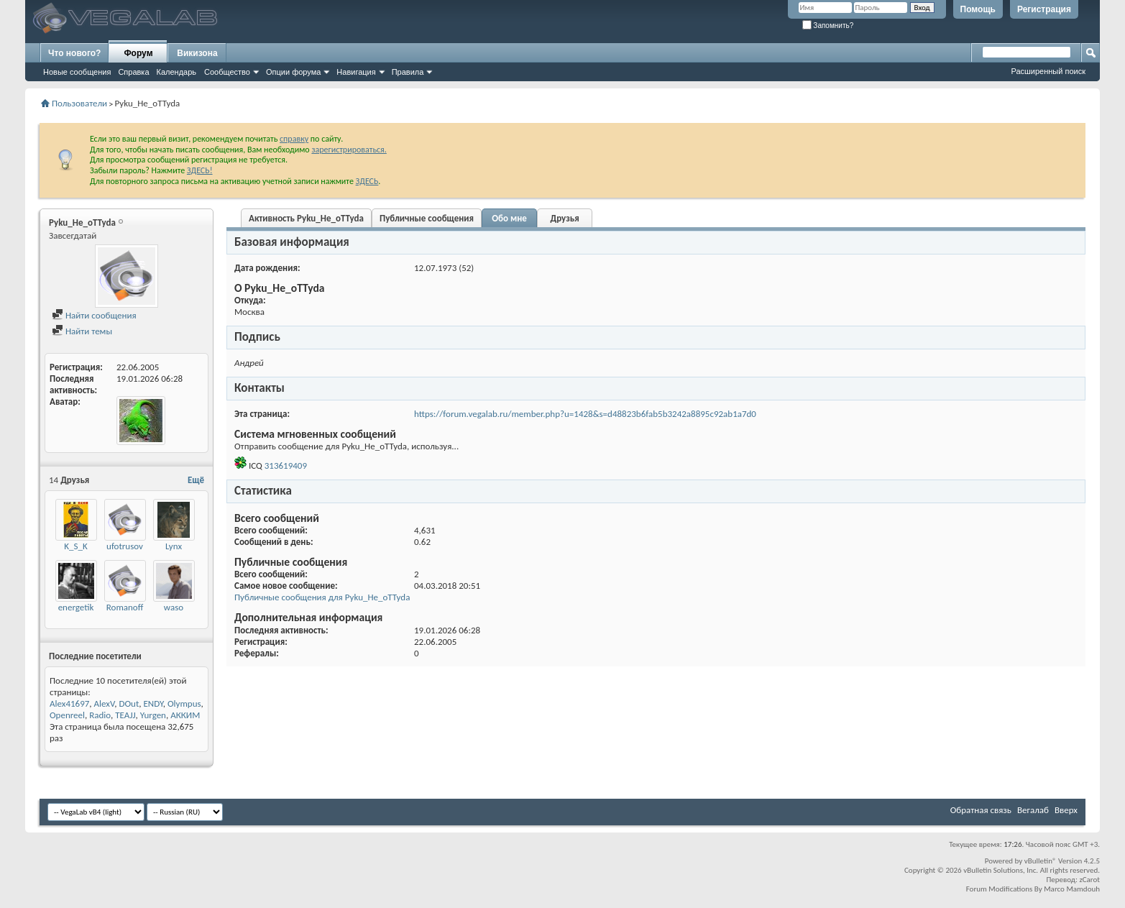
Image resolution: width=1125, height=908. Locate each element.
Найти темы (82, 331)
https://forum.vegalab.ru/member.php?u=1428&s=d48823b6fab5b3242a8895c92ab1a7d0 (585, 413)
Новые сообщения (77, 72)
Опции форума (293, 72)
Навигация (355, 72)
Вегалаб (1033, 809)
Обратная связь (980, 809)
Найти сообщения (94, 315)
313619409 (286, 465)
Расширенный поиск (1048, 71)
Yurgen (153, 715)
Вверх (1066, 809)
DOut (129, 703)
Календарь (177, 72)
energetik (76, 607)
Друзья (564, 218)
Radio (100, 715)
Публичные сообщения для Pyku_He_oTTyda (322, 597)
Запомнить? (828, 25)
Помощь (978, 9)
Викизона (197, 53)
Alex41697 (69, 703)
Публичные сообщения (427, 218)
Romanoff (125, 607)
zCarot (1089, 879)
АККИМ (185, 715)
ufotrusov (124, 546)
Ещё (196, 479)
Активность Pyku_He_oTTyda (306, 218)
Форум (138, 53)
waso (173, 607)
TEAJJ (125, 715)
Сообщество (227, 72)
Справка (133, 72)
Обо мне (509, 218)
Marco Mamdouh (1072, 889)
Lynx (173, 546)
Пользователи (79, 103)
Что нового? (74, 53)
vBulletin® (1040, 861)
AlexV (104, 703)
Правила (408, 72)
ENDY (153, 703)
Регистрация (1044, 9)
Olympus (184, 703)
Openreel (67, 715)
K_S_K (75, 546)
